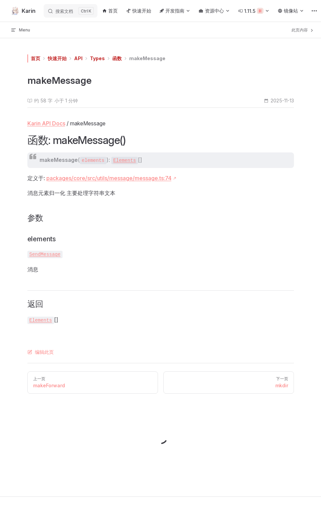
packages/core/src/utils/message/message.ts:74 (108, 178)
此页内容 (303, 30)
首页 (35, 58)
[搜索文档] (70, 11)
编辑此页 (40, 352)
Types (97, 58)
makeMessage (147, 58)
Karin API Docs (46, 123)
